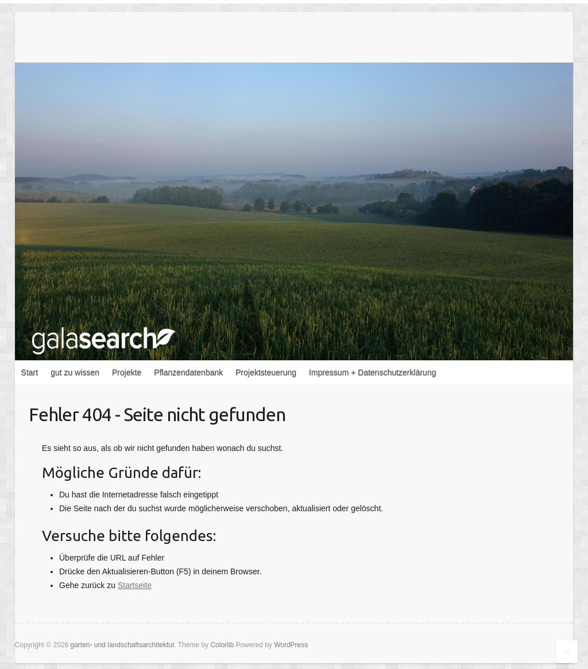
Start (29, 372)
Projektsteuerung (265, 372)
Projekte (126, 372)
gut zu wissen (75, 372)
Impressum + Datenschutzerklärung (372, 372)
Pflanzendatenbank (188, 372)
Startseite (135, 585)
